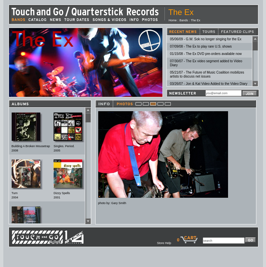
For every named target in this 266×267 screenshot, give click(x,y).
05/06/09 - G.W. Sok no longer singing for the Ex (206, 39)
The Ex (195, 20)
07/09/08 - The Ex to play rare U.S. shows (201, 46)
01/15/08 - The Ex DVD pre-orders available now (206, 54)
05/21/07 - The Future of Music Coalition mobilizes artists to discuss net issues (207, 74)
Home (173, 20)
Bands (183, 20)
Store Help (167, 243)
